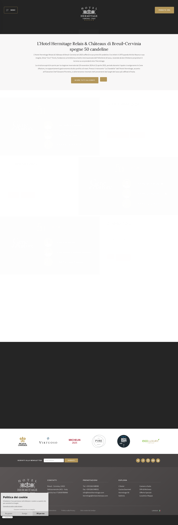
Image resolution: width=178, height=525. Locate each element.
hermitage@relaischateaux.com (95, 496)
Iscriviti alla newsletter (29, 461)
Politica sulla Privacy (68, 511)
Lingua (155, 511)
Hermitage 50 (124, 493)
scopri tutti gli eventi (84, 80)
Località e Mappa (146, 496)
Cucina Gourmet (125, 490)
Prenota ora (164, 10)
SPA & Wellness (145, 490)
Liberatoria (52, 511)
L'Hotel (121, 486)
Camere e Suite (145, 486)
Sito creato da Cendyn (87, 511)
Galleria (122, 496)
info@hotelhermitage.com (93, 493)
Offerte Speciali (145, 493)
